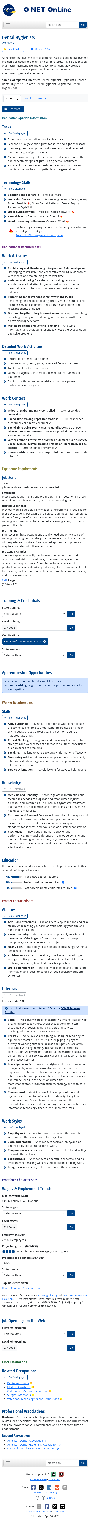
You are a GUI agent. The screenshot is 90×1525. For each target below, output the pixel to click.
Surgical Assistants (19, 1395)
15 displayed (16, 353)
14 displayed (16, 717)
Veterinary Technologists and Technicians (33, 1399)
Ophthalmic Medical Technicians (27, 1391)
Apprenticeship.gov (17, 685)
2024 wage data (46, 1295)
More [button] (41, 98)
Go (83, 25)
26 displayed (16, 404)
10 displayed (16, 1377)
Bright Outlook (13, 49)
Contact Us (54, 1479)
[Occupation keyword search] (62, 25)
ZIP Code (9, 627)
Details (28, 98)
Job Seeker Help (38, 1479)
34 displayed (16, 262)
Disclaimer (58, 1511)
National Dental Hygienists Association (31, 1448)
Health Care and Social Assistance (23, 1288)
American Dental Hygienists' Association (32, 1444)
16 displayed (16, 133)
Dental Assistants (18, 1383)
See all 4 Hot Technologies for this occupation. (39, 235)
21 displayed (16, 916)
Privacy (47, 1511)
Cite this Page (51, 1492)
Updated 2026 (40, 49)
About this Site (33, 1511)
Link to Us (37, 1492)
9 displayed (15, 189)
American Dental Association (25, 1440)
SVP (4, 580)
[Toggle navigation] (7, 25)
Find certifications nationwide (25, 641)
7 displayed (15, 1127)
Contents (12, 109)
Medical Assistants (19, 1387)
